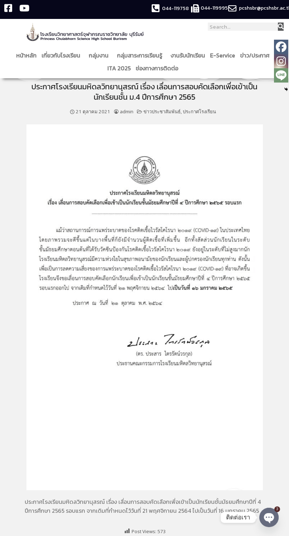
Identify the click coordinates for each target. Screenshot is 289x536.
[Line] (281, 75)
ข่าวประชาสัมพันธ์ (162, 111)
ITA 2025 (119, 68)
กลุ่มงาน (100, 55)
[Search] (281, 27)
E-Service (222, 55)
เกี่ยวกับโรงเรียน (62, 55)
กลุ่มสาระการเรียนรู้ (141, 55)
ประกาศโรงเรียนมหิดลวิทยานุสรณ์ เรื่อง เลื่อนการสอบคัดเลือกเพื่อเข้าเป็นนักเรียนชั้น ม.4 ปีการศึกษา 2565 (144, 92)
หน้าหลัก (26, 55)
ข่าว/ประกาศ (256, 55)
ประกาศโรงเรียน (199, 111)
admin (126, 111)
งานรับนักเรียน (188, 55)
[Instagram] (281, 61)
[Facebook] (281, 47)
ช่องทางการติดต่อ (159, 68)
